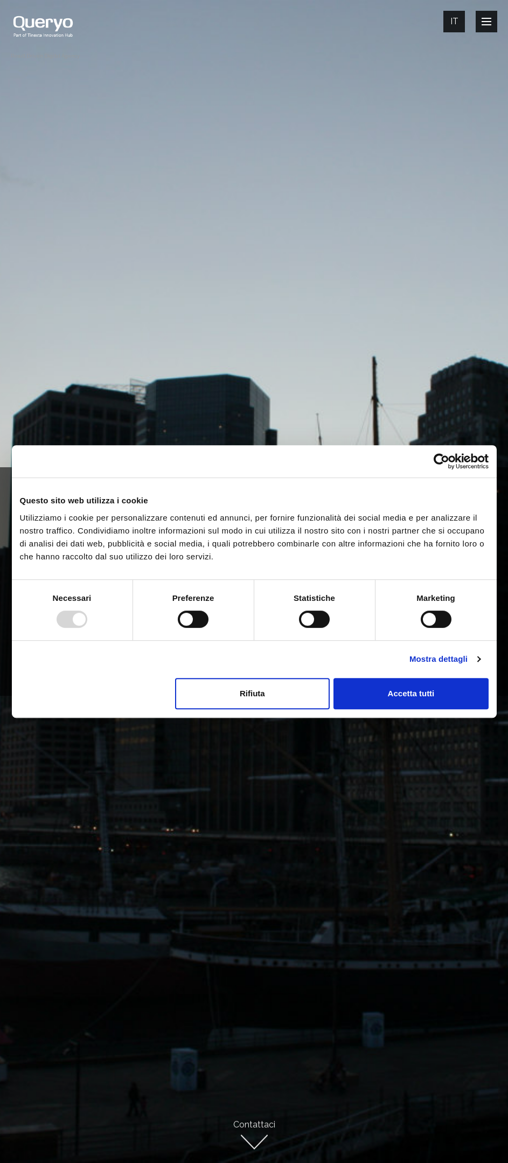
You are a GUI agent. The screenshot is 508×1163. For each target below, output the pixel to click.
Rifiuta (252, 693)
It (454, 21)
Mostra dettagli (438, 658)
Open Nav (489, 21)
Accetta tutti (411, 693)
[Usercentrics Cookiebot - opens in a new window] (441, 461)
